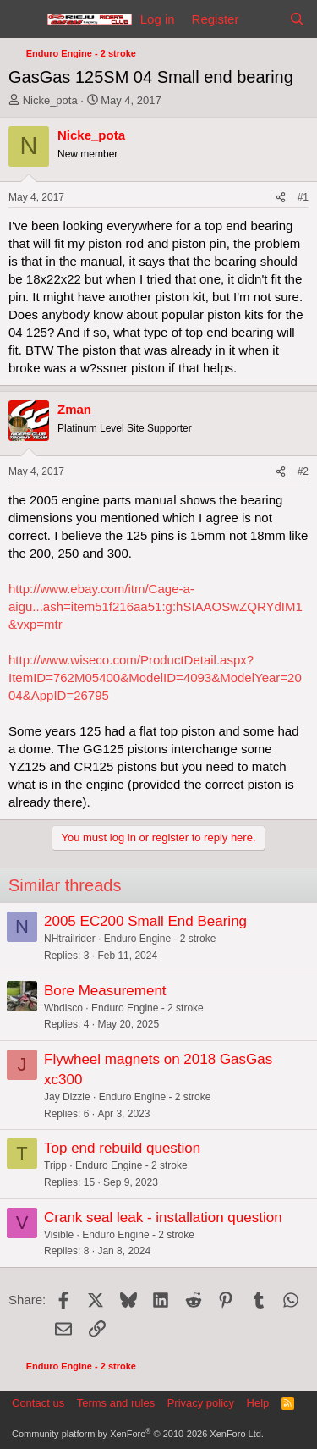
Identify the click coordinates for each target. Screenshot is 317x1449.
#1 (303, 197)
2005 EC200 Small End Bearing (145, 921)
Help (258, 1403)
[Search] (297, 19)
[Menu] (23, 19)
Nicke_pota (50, 100)
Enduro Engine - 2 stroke (160, 939)
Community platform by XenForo (138, 1434)
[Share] (281, 197)
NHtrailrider (70, 939)
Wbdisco (63, 1008)
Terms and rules (116, 1403)
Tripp (55, 1165)
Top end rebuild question (122, 1148)
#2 (303, 471)
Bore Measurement (105, 991)
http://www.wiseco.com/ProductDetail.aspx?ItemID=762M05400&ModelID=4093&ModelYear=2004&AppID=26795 (155, 677)
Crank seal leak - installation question (163, 1217)
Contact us (38, 1403)
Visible (59, 1235)
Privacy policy (200, 1403)
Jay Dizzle (67, 1097)
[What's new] (263, 19)
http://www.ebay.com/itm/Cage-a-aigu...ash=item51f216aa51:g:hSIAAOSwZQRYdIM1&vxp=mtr (155, 606)
